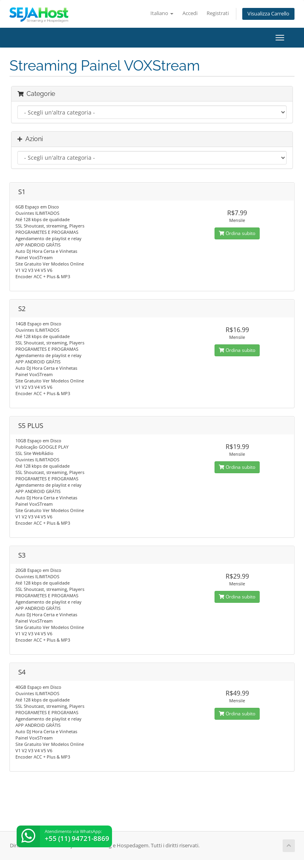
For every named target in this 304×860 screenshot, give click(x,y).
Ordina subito (237, 233)
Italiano (161, 13)
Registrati (218, 13)
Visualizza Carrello (268, 13)
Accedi (190, 13)
